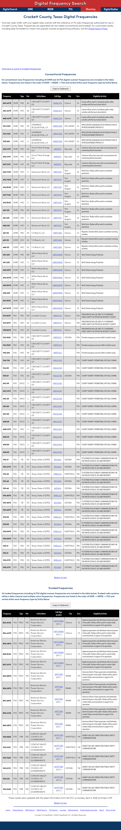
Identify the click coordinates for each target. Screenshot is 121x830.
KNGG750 (57, 360)
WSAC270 (57, 103)
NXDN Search (42, 810)
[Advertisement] (60, 48)
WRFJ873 (57, 148)
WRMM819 (58, 254)
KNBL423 (58, 473)
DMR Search (30, 810)
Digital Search (10, 9)
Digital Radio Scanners (88, 810)
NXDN (50, 9)
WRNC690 (57, 126)
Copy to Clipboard (60, 88)
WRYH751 (57, 171)
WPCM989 (59, 621)
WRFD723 (57, 337)
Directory (90, 9)
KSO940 (57, 459)
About (101, 810)
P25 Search (53, 810)
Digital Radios (111, 9)
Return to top (60, 577)
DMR (30, 9)
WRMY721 (57, 315)
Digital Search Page (97, 28)
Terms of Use (110, 810)
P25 (71, 9)
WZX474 (57, 488)
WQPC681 (58, 735)
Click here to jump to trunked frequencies (21, 68)
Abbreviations (73, 810)
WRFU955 (57, 232)
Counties (63, 810)
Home (8, 810)
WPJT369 (59, 674)
